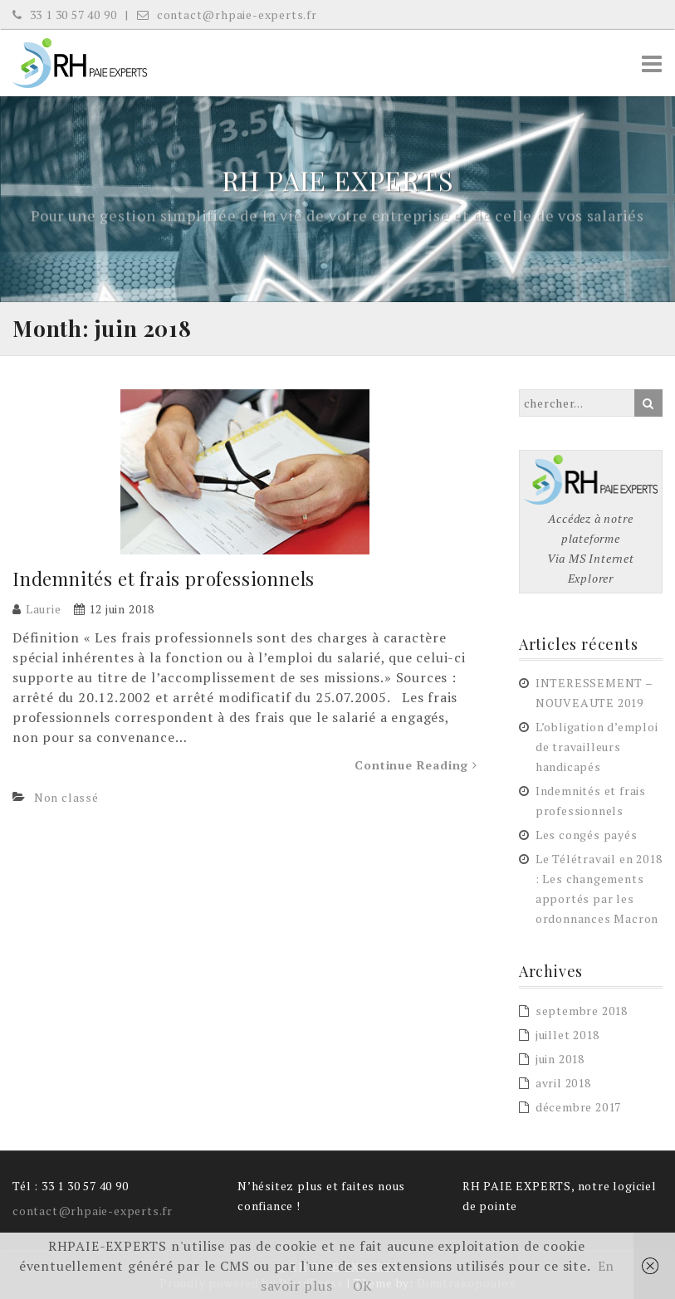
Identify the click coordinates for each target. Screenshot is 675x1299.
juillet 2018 (567, 1035)
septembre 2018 (582, 1010)
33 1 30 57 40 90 (64, 14)
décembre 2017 (578, 1107)
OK (363, 1286)
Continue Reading (416, 765)
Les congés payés (587, 834)
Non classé (66, 797)
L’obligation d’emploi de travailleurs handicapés (597, 746)
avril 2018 (563, 1083)
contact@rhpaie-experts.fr (227, 14)
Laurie (43, 609)
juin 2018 (560, 1059)
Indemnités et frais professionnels (163, 578)
